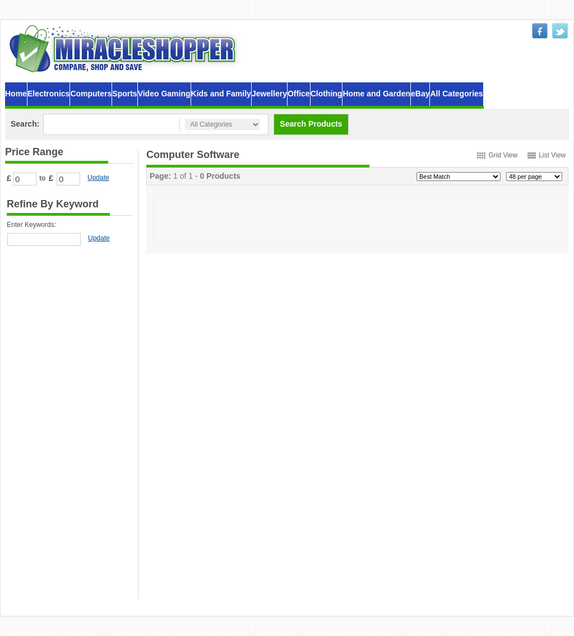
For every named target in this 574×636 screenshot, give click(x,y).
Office (299, 93)
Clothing (326, 93)
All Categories (456, 93)
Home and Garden (376, 93)
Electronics (48, 93)
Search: (25, 123)
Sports (124, 93)
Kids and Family (221, 93)
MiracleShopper (125, 48)
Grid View (502, 155)
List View (552, 155)
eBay (420, 93)
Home (16, 93)
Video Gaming (164, 93)
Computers (91, 93)
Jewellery (269, 93)
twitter (560, 31)
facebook (540, 31)
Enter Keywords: (31, 225)
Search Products (311, 123)
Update (98, 178)
